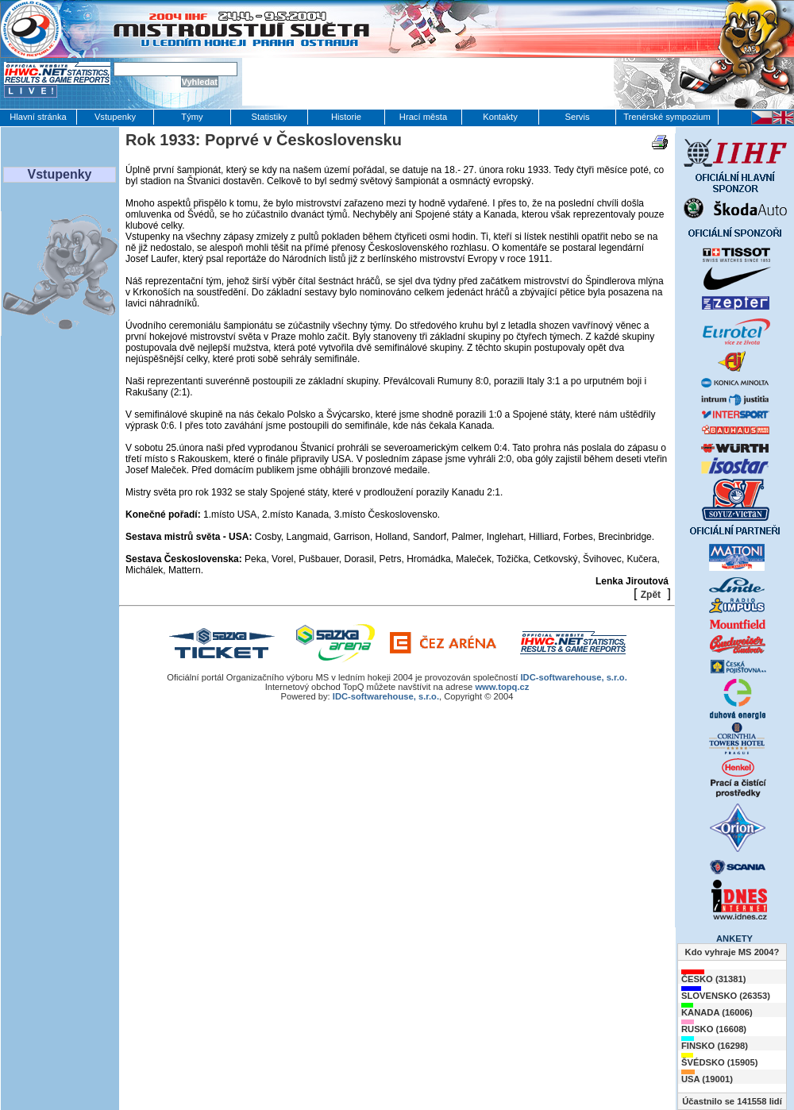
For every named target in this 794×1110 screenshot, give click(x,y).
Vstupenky (115, 116)
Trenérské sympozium (667, 116)
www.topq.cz (502, 687)
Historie (346, 116)
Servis (577, 116)
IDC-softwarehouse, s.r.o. (573, 677)
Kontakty (500, 116)
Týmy (191, 116)
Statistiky (269, 116)
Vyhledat (200, 82)
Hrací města (423, 116)
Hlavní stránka (38, 116)
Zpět (651, 594)
